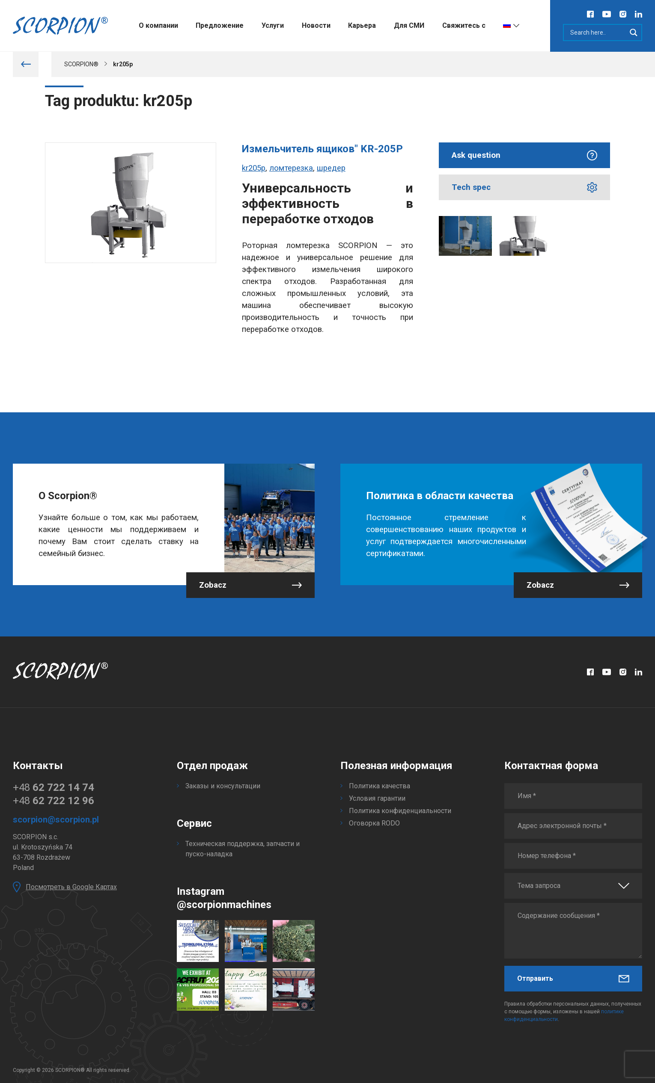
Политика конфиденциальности (400, 811)
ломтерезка (291, 168)
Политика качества (379, 786)
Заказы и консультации (222, 786)
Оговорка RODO (374, 823)
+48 (53, 787)
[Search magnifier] (633, 32)
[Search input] (597, 32)
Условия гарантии (377, 798)
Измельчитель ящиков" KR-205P (322, 149)
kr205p (253, 168)
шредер (331, 168)
